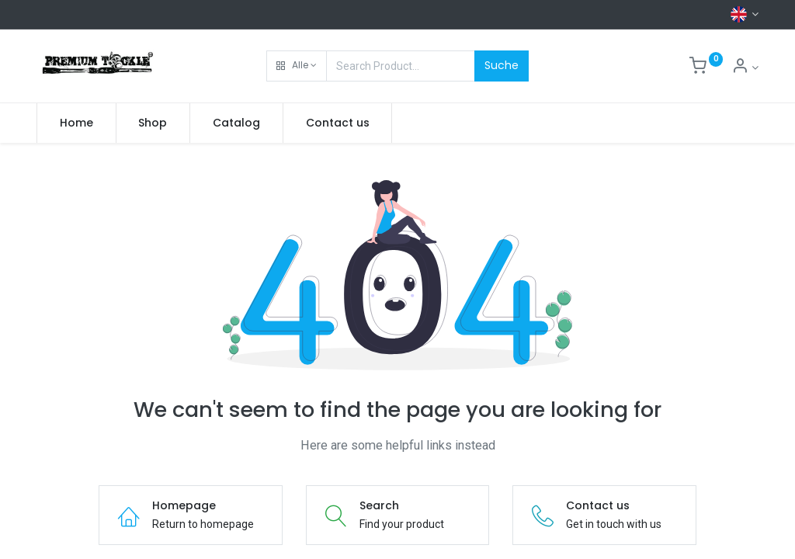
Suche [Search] (501, 65)
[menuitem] (76, 123)
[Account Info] (745, 67)
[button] (296, 66)
